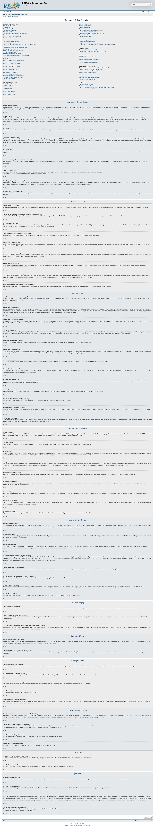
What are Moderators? (84, 27)
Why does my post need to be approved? (13, 77)
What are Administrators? (85, 25)
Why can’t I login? (7, 31)
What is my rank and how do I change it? (13, 53)
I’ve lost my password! (8, 34)
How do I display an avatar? (10, 52)
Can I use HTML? (7, 85)
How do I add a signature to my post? (12, 63)
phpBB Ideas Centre (74, 788)
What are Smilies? (7, 87)
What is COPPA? (7, 27)
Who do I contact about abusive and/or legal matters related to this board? (97, 87)
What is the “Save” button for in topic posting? (14, 75)
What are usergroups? (84, 28)
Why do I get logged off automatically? (12, 36)
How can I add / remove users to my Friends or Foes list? (93, 51)
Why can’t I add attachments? (10, 71)
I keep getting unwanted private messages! (89, 43)
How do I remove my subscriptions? (87, 72)
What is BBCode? (7, 83)
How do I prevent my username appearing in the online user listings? (19, 44)
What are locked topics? (9, 94)
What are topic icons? (8, 96)
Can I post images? (7, 88)
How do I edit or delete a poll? (10, 68)
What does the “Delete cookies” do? (11, 37)
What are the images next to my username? (13, 50)
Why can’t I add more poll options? (11, 66)
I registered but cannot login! (10, 30)
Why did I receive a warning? (10, 72)
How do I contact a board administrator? (88, 89)
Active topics (15, 16)
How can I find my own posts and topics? (89, 62)
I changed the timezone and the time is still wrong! (15, 47)
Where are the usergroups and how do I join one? (91, 30)
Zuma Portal (80, 823)
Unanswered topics (6, 16)
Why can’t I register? (8, 28)
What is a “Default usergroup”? (86, 34)
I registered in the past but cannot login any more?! (15, 33)
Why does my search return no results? (88, 58)
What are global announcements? (11, 90)
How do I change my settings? (10, 43)
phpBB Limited (47, 779)
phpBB (15, 246)
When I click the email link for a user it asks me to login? (16, 55)
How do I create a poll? (8, 65)
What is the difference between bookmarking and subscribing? (94, 67)
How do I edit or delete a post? (10, 62)
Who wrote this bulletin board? (86, 84)
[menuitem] (12, 12)
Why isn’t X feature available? (86, 85)
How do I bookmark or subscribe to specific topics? (91, 69)
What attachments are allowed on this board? (90, 77)
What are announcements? (9, 91)
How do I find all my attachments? (87, 79)
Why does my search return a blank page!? (89, 59)
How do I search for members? (86, 61)
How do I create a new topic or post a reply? (13, 60)
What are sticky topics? (8, 93)
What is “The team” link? (85, 36)
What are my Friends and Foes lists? (88, 49)
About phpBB (115, 779)
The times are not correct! (9, 46)
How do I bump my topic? (9, 78)
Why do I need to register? (9, 25)
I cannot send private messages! (87, 41)
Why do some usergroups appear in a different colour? (92, 33)
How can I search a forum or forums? (88, 56)
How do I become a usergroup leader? (88, 31)
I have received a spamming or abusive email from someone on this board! (97, 44)
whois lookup (111, 796)
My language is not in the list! (10, 49)
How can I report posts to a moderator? (12, 74)
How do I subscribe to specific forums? (88, 70)
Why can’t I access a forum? (10, 69)
